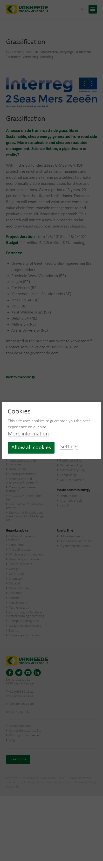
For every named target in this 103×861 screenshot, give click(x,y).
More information (28, 434)
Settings (69, 447)
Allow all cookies (31, 448)
